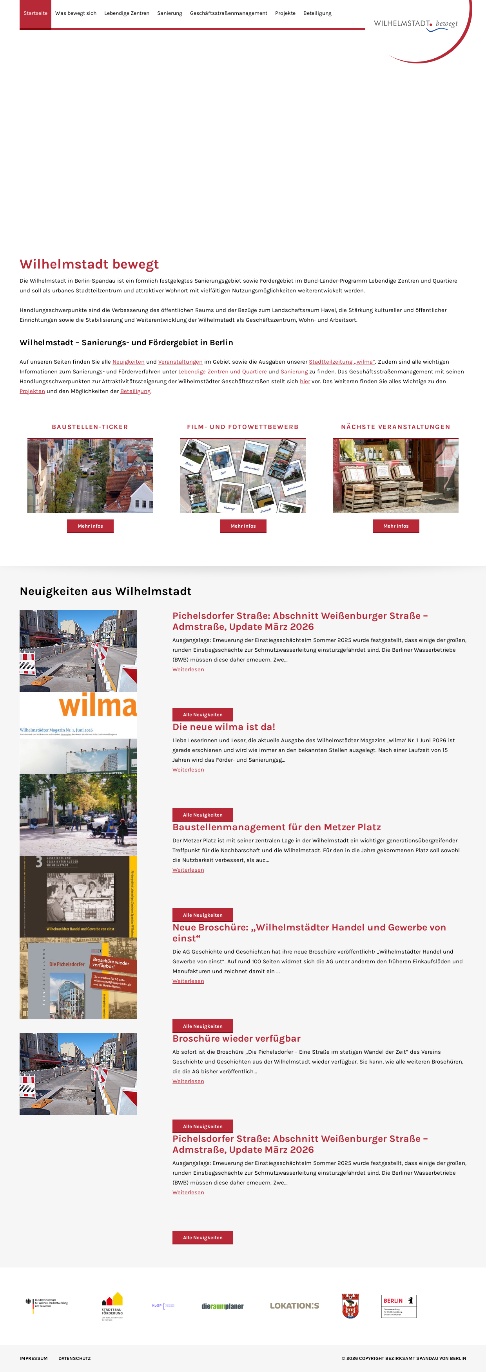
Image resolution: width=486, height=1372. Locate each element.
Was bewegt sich (75, 13)
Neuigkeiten (128, 361)
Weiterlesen (188, 669)
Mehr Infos (90, 526)
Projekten (32, 391)
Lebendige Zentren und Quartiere (222, 371)
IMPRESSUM (34, 1358)
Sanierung (169, 13)
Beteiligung (317, 13)
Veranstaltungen (180, 361)
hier (305, 381)
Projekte (285, 13)
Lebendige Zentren (126, 13)
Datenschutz (74, 1358)
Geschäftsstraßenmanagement (228, 13)
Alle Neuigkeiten (203, 715)
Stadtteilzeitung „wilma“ (342, 361)
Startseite (35, 13)
